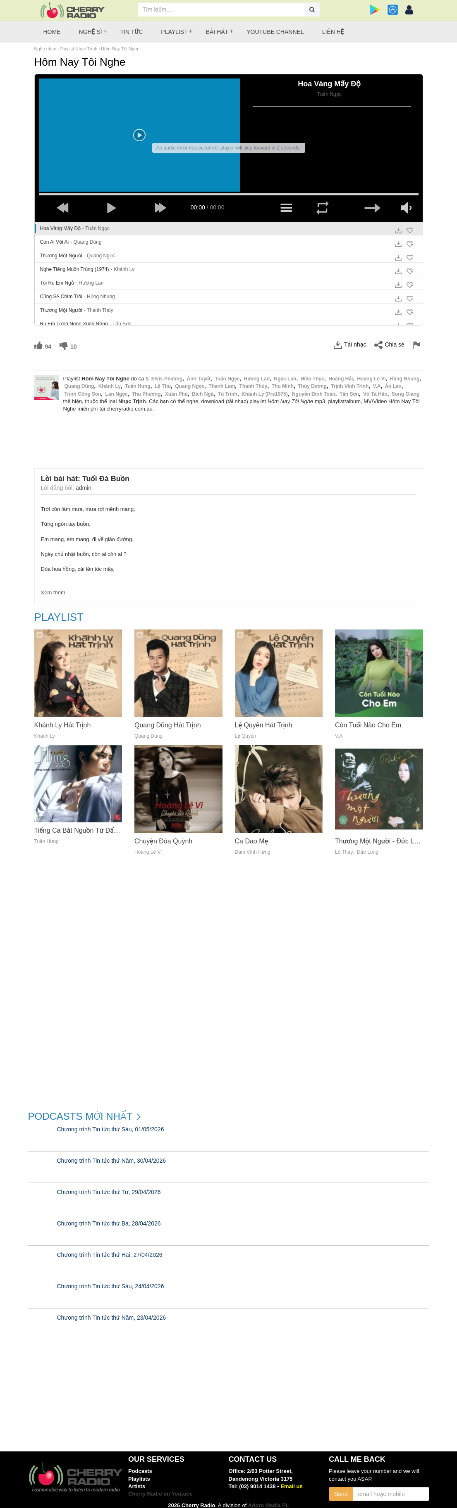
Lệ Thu (163, 381)
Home (52, 31)
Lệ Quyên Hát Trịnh (263, 719)
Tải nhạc (350, 339)
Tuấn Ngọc (227, 373)
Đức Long (367, 846)
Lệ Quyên (245, 730)
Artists (136, 1480)
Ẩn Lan (393, 381)
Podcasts (140, 1466)
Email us (291, 1480)
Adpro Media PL (268, 1499)
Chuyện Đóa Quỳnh (163, 835)
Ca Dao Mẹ (251, 835)
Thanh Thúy (253, 381)
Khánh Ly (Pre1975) (265, 388)
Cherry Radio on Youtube (160, 1488)
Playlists (139, 1473)
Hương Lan (257, 373)
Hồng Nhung (404, 373)
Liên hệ (333, 31)
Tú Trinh (227, 388)
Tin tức (131, 31)
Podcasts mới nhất (80, 1110)
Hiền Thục (312, 373)
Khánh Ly (109, 381)
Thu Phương (146, 388)
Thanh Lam (221, 381)
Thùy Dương (312, 381)
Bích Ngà (202, 388)
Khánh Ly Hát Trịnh (62, 719)
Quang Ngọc (189, 381)
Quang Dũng (79, 381)
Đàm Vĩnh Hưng (252, 846)
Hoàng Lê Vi (371, 373)
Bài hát (217, 31)
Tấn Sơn (349, 388)
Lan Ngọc (116, 388)
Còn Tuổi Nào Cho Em (368, 719)
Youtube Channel (275, 31)
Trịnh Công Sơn (83, 388)
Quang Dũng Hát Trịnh (167, 719)
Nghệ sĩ (90, 31)
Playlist (174, 31)
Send (341, 1488)
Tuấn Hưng (137, 381)
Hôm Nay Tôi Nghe (120, 48)
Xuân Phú (176, 388)
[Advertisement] (228, 429)
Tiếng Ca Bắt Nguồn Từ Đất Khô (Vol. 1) (93, 824)
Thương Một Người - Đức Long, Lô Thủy (393, 835)
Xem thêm (53, 587)
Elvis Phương (167, 373)
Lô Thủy (344, 846)
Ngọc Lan (285, 373)
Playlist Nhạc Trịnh (78, 48)
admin (83, 482)
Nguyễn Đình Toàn (313, 388)
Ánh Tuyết (199, 373)
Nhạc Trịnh (132, 395)
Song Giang (405, 388)
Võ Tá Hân (375, 388)
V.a (377, 381)
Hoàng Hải (340, 373)
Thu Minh (283, 381)
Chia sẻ (389, 339)
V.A (338, 730)
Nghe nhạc (45, 48)
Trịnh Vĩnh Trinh (349, 381)
